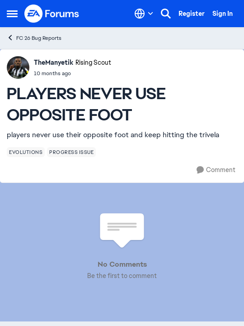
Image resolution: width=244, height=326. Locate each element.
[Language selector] (144, 14)
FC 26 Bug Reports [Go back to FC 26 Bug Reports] (34, 38)
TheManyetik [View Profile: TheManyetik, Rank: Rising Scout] (53, 62)
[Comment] (216, 170)
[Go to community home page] (52, 14)
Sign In (222, 14)
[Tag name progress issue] (71, 152)
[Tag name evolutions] (26, 152)
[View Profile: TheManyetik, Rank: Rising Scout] (18, 67)
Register (191, 14)
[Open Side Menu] (12, 13)
